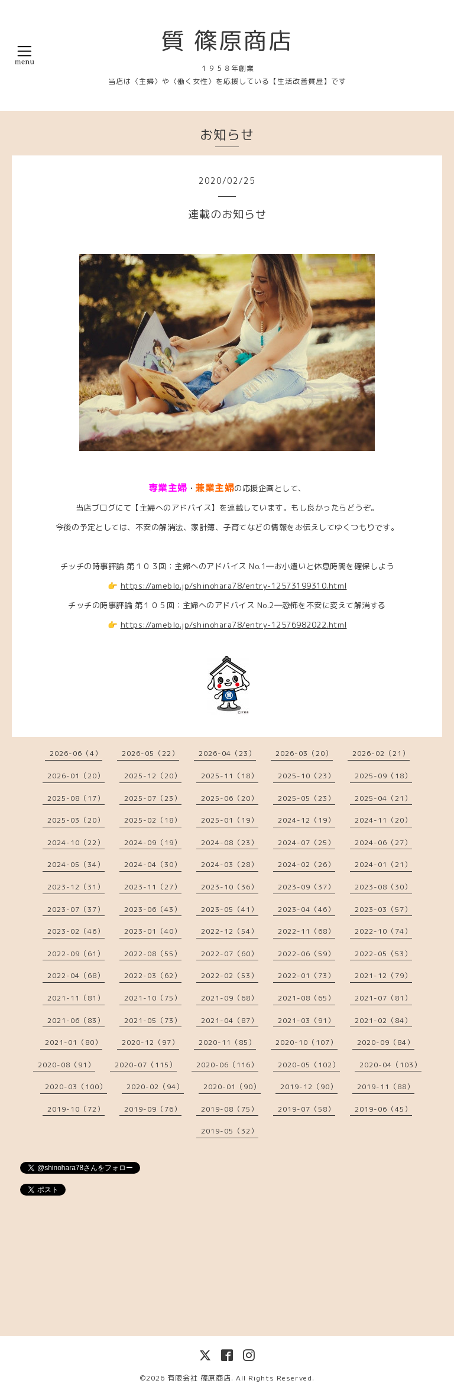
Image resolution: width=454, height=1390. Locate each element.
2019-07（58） (306, 1109)
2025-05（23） (306, 798)
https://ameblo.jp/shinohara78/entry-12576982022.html (234, 624)
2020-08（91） (66, 1065)
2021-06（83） (76, 1020)
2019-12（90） (309, 1087)
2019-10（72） (76, 1109)
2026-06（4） (76, 753)
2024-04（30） (152, 864)
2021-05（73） (152, 1020)
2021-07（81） (383, 998)
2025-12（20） (152, 776)
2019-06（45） (383, 1109)
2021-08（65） (306, 998)
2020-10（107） (306, 1042)
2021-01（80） (73, 1042)
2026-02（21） (381, 753)
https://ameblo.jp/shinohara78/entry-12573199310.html (234, 585)
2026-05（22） (150, 753)
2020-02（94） (155, 1087)
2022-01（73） (306, 975)
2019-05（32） (229, 1131)
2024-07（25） (306, 842)
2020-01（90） (232, 1087)
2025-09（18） (383, 776)
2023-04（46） (306, 909)
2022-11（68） (306, 931)
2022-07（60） (229, 954)
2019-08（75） (229, 1109)
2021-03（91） (306, 1020)
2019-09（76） (152, 1109)
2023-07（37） (76, 909)
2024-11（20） (383, 820)
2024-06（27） (383, 842)
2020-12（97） (150, 1042)
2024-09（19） (152, 842)
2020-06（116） (227, 1065)
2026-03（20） (304, 753)
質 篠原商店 (227, 40)
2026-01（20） (76, 776)
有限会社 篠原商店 (199, 1378)
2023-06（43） (152, 909)
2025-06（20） (229, 798)
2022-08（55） (152, 954)
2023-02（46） (76, 931)
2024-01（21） (383, 864)
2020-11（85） (227, 1042)
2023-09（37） (306, 887)
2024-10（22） (76, 842)
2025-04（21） (383, 798)
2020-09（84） (385, 1042)
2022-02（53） (229, 975)
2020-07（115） (146, 1065)
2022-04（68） (76, 975)
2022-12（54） (229, 931)
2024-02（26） (306, 864)
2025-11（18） (229, 776)
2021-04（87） (229, 1020)
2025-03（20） (76, 820)
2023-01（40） (152, 931)
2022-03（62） (152, 975)
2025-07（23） (152, 798)
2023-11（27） (152, 887)
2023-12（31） (76, 887)
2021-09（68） (229, 998)
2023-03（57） (383, 909)
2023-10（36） (229, 887)
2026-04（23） (227, 753)
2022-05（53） (383, 954)
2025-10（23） (306, 776)
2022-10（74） (383, 931)
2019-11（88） (385, 1087)
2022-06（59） (306, 954)
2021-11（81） (76, 998)
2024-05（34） (76, 864)
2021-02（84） (383, 1020)
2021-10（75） (152, 998)
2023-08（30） (383, 887)
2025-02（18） (152, 820)
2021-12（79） (383, 975)
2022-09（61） (76, 954)
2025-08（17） (76, 798)
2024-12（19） (306, 820)
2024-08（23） (229, 842)
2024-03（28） (229, 864)
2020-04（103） (390, 1065)
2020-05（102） (309, 1065)
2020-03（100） (76, 1087)
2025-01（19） (229, 820)
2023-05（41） (229, 909)
